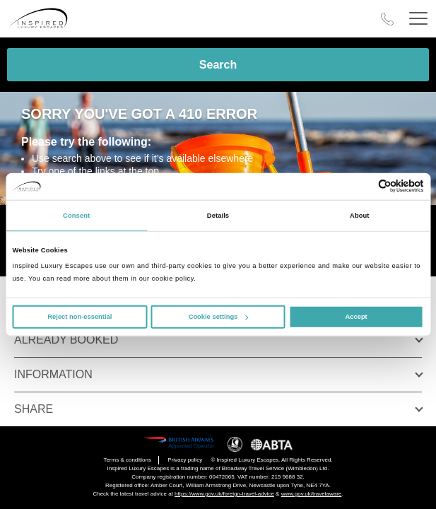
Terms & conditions (127, 460)
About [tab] (360, 215)
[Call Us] (387, 19)
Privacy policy (184, 460)
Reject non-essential (79, 316)
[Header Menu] (418, 18)
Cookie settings (219, 316)
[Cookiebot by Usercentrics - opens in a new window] (362, 186)
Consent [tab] (76, 215)
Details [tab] (218, 215)
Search (218, 65)
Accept (356, 316)
